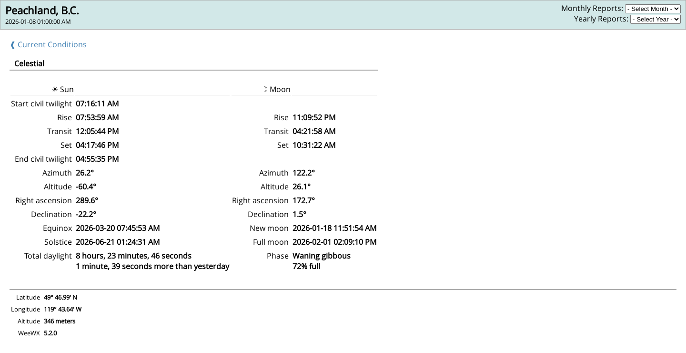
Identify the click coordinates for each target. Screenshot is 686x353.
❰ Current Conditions (48, 44)
